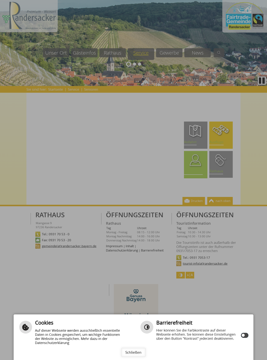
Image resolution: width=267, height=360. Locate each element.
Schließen (133, 352)
